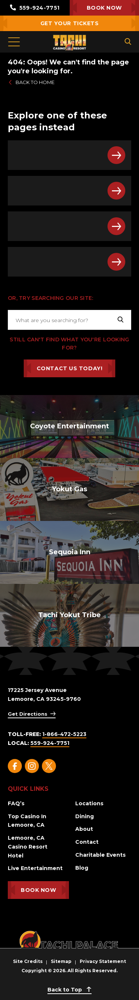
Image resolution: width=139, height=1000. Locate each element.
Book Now (104, 7)
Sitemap (61, 961)
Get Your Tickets (69, 23)
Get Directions (27, 714)
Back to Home (31, 82)
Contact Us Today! (70, 368)
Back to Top (69, 989)
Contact (87, 842)
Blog (81, 867)
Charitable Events (100, 855)
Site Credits (28, 961)
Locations (89, 803)
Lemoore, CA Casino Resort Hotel (27, 847)
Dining (84, 816)
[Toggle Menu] (14, 42)
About (84, 829)
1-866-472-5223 (64, 734)
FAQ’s (16, 803)
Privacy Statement (103, 961)
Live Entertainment (35, 868)
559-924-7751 (34, 8)
